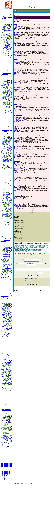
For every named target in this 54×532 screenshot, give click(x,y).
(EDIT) (16, 10)
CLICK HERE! (26, 232)
